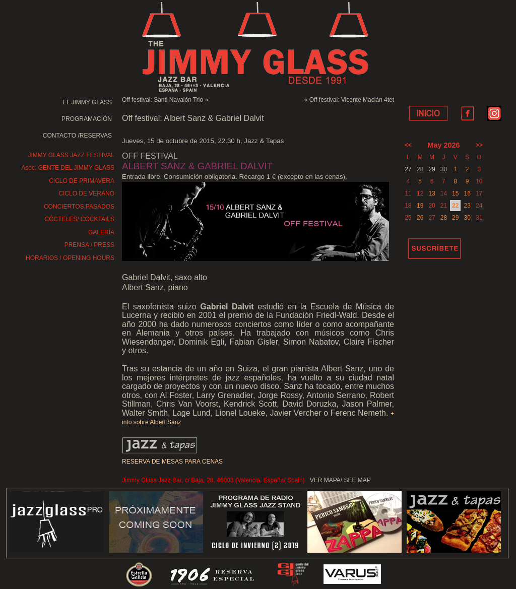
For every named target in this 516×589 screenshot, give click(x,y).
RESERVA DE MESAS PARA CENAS (172, 461)
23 (467, 205)
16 (467, 193)
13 (431, 193)
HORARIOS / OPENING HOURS (70, 257)
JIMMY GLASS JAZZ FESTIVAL (71, 155)
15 (455, 193)
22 (455, 205)
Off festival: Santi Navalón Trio (162, 99)
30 (443, 169)
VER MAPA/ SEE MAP (340, 480)
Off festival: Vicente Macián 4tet (351, 99)
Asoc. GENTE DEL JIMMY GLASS (67, 167)
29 (455, 217)
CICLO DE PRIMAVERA (81, 180)
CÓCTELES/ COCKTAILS (79, 219)
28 (420, 169)
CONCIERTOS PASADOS (79, 206)
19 (420, 205)
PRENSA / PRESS (89, 244)
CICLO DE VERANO (86, 193)
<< (408, 145)
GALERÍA (101, 232)
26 (420, 217)
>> (479, 145)
